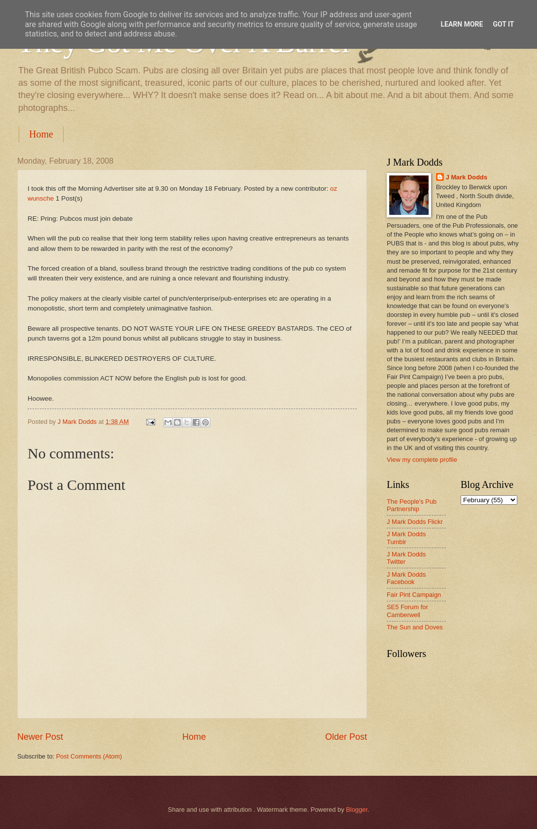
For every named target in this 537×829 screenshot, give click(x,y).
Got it (503, 24)
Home (41, 134)
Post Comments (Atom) (89, 756)
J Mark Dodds (466, 177)
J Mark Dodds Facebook (406, 578)
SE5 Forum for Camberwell (407, 610)
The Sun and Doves (415, 627)
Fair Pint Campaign (414, 594)
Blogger (357, 809)
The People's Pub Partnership (411, 505)
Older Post (346, 737)
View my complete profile (422, 459)
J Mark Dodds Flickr (415, 521)
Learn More (461, 24)
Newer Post (40, 737)
